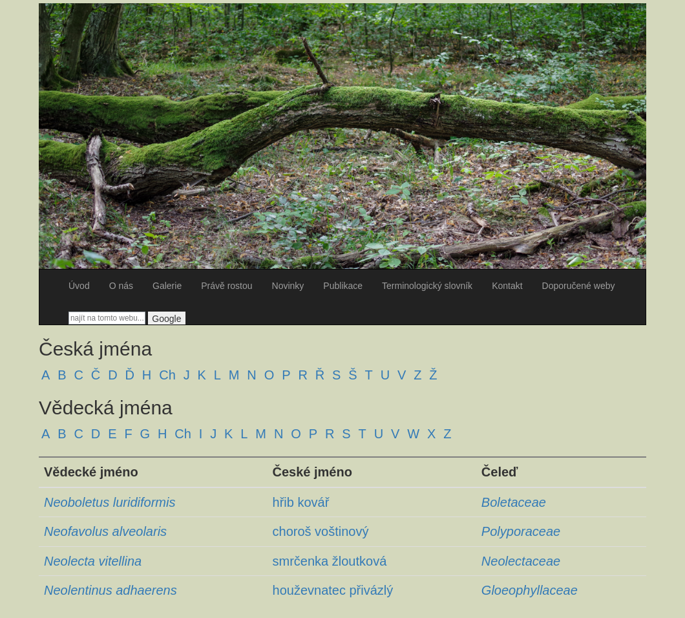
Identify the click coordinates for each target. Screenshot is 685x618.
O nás (121, 286)
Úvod (79, 286)
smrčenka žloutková (330, 561)
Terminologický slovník (427, 286)
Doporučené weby (578, 286)
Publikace (343, 286)
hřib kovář (301, 502)
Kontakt (507, 286)
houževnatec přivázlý (333, 590)
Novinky (288, 286)
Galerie (167, 286)
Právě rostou (226, 286)
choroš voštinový (321, 531)
